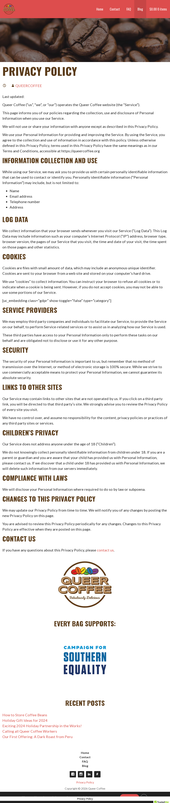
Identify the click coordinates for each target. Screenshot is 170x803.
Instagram (81, 774)
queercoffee (28, 85)
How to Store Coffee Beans (24, 715)
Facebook (73, 774)
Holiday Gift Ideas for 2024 (25, 720)
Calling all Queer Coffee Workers (29, 731)
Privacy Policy (85, 782)
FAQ (128, 9)
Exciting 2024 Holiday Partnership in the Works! (42, 726)
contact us (105, 550)
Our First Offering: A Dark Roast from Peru (37, 736)
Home (99, 9)
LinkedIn (89, 774)
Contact (115, 9)
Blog (140, 9)
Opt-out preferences (97, 774)
